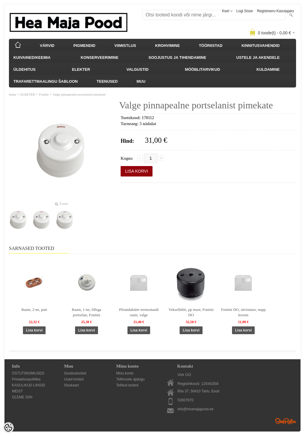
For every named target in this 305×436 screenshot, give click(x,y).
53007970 (185, 400)
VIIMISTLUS (125, 45)
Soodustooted (75, 373)
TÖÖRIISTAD (210, 45)
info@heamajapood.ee (196, 409)
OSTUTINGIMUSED (28, 373)
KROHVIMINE (167, 45)
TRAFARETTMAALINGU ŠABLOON (45, 81)
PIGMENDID (85, 45)
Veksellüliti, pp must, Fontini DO (191, 312)
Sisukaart (71, 385)
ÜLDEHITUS (24, 69)
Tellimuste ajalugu (130, 379)
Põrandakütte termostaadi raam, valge (139, 312)
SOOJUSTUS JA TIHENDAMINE (177, 57)
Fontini (44, 94)
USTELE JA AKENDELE (258, 57)
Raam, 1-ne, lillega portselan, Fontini (86, 312)
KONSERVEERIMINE (100, 57)
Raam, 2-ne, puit (34, 309)
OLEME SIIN (22, 397)
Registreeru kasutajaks (275, 11)
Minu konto (125, 373)
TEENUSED (107, 81)
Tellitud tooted (127, 385)
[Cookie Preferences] (8, 427)
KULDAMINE (268, 69)
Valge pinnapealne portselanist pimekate (79, 94)
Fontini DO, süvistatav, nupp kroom (243, 312)
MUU (140, 81)
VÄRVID (47, 45)
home (12, 94)
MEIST (17, 391)
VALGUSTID (137, 69)
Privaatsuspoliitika (26, 379)
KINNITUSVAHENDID (261, 45)
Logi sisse (244, 11)
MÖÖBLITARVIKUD (202, 69)
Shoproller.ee (285, 421)
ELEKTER (81, 69)
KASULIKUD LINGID (28, 385)
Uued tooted (73, 379)
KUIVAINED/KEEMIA (32, 57)
